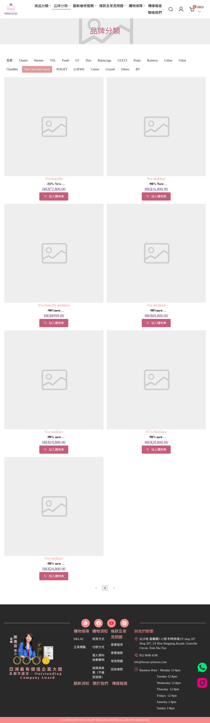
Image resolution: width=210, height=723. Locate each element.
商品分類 (41, 6)
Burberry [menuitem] (152, 60)
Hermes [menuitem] (39, 60)
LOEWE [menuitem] (79, 69)
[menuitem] (42, 6)
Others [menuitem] (125, 69)
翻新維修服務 (83, 6)
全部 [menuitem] (9, 60)
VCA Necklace (156, 432)
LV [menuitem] (77, 60)
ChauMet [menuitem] (12, 69)
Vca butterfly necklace (54, 305)
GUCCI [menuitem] (122, 60)
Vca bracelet (53, 178)
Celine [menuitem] (168, 60)
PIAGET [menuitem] (61, 69)
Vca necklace (156, 178)
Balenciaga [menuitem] (104, 60)
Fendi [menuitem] (65, 60)
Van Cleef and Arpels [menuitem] (37, 69)
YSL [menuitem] (53, 60)
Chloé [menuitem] (182, 60)
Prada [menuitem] (137, 60)
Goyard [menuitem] (110, 69)
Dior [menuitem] (88, 60)
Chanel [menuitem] (23, 60)
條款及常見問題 (111, 6)
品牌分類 (61, 6)
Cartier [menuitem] (95, 69)
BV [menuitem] (138, 69)
